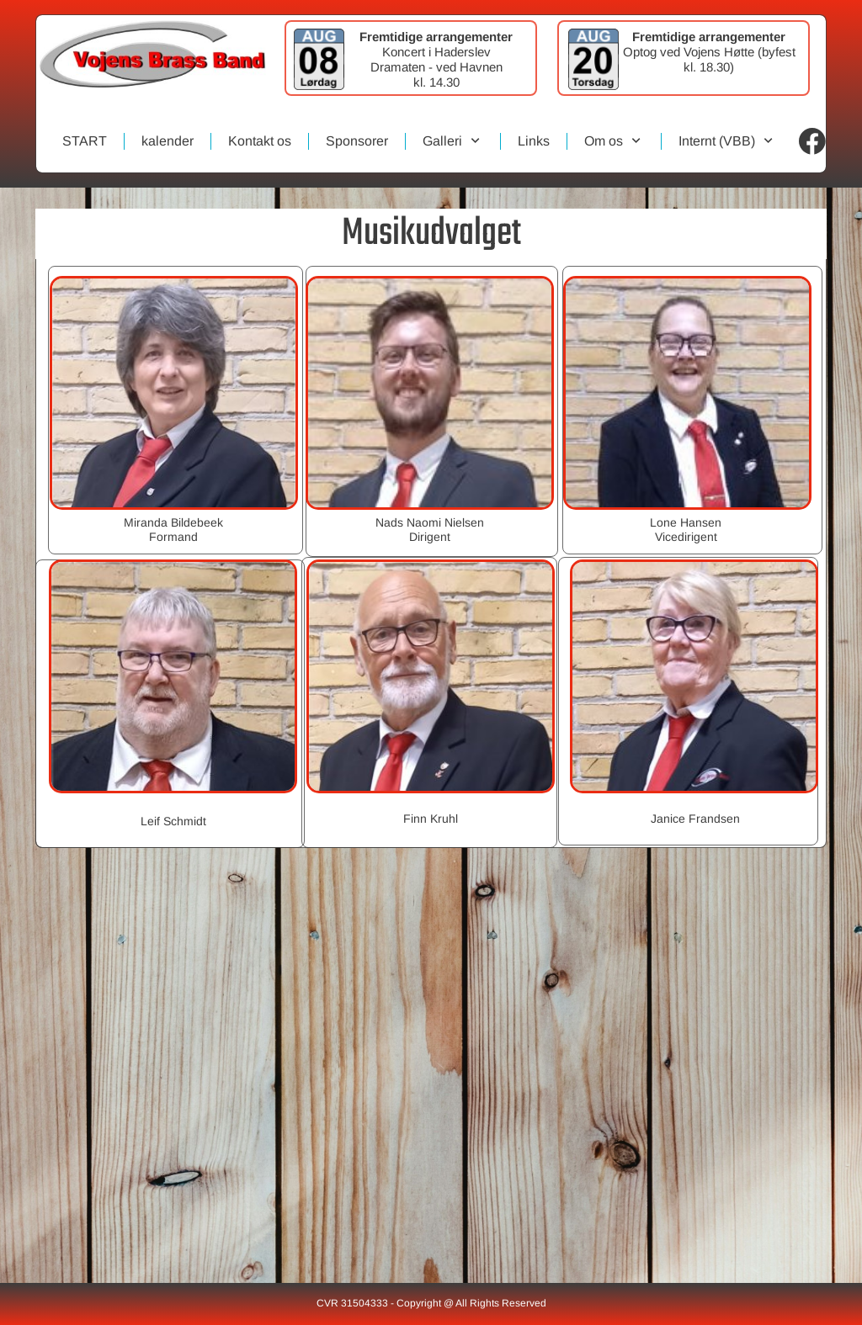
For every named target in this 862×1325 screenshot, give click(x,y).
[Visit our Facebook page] (812, 141)
